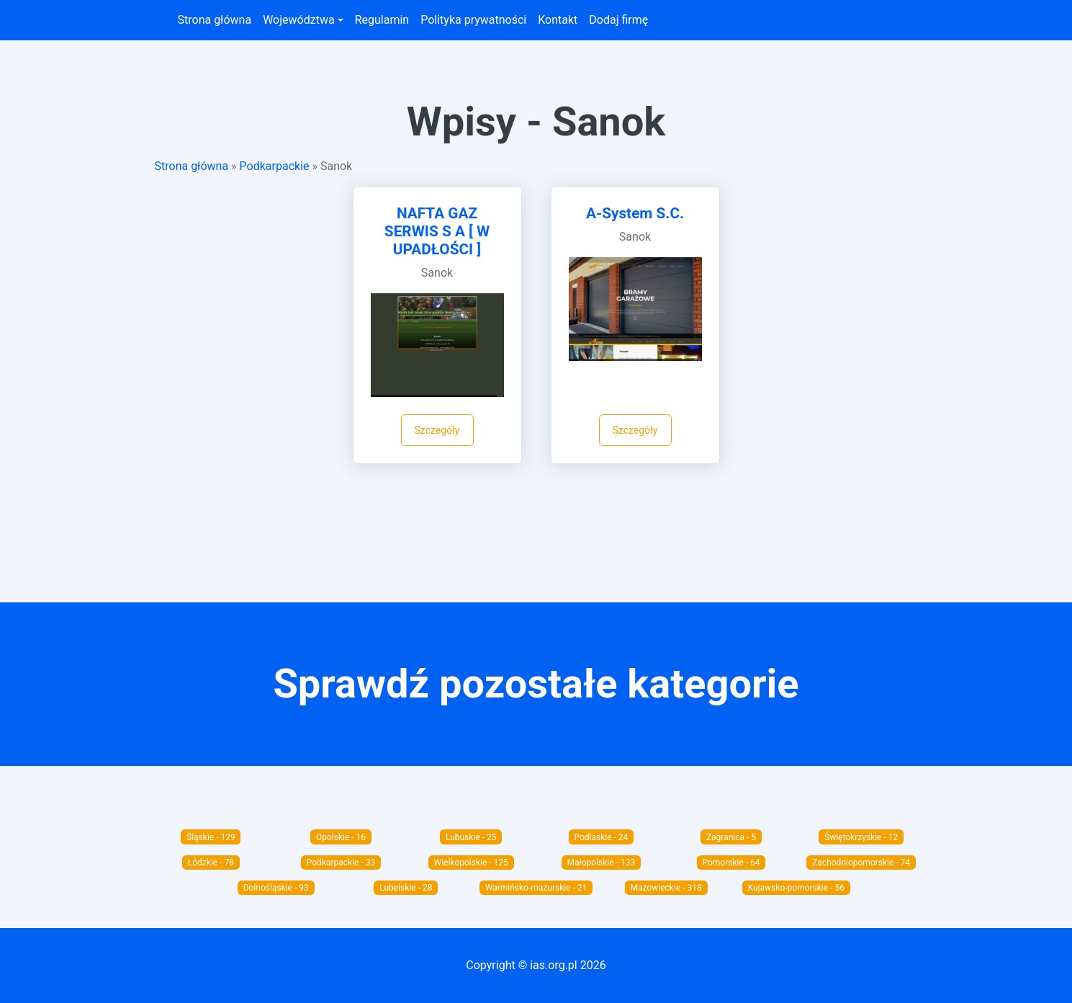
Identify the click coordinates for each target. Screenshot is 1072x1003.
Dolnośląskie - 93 (276, 888)
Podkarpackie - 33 (341, 862)
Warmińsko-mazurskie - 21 (536, 888)
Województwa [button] (298, 20)
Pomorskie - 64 (731, 862)
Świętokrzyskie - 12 (861, 837)
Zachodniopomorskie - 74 (861, 862)
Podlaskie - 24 (601, 837)
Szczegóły (437, 430)
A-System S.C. (635, 213)
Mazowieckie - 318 (666, 888)
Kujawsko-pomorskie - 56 (796, 888)
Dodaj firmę (618, 20)
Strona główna (215, 20)
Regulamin (382, 20)
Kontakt (557, 20)
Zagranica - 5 (731, 837)
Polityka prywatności (473, 20)
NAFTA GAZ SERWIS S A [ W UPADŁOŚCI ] (437, 231)
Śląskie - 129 (210, 837)
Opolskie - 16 (341, 837)
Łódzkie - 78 (211, 862)
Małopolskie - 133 (601, 862)
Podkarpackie (275, 166)
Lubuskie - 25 (471, 837)
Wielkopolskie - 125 (471, 862)
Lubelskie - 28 (405, 888)
